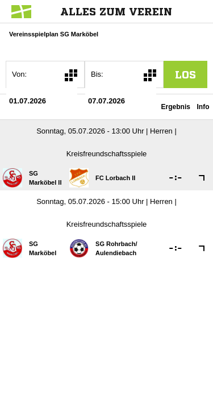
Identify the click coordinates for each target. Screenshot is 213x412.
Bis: (97, 74)
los (185, 74)
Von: (19, 74)
